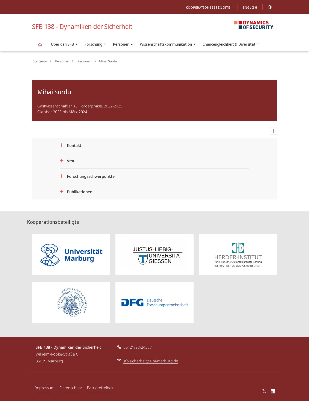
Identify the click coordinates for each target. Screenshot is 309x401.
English (250, 7)
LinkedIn (273, 390)
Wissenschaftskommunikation (169, 45)
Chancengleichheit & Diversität (232, 45)
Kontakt (74, 144)
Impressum (45, 386)
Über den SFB (65, 45)
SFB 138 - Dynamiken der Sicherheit (42, 46)
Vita (70, 159)
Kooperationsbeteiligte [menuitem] (210, 7)
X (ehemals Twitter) (263, 390)
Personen (124, 45)
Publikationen (79, 190)
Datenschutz (71, 386)
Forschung (97, 45)
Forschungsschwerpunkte (91, 175)
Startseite (39, 61)
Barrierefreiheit (100, 386)
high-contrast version (267, 7)
